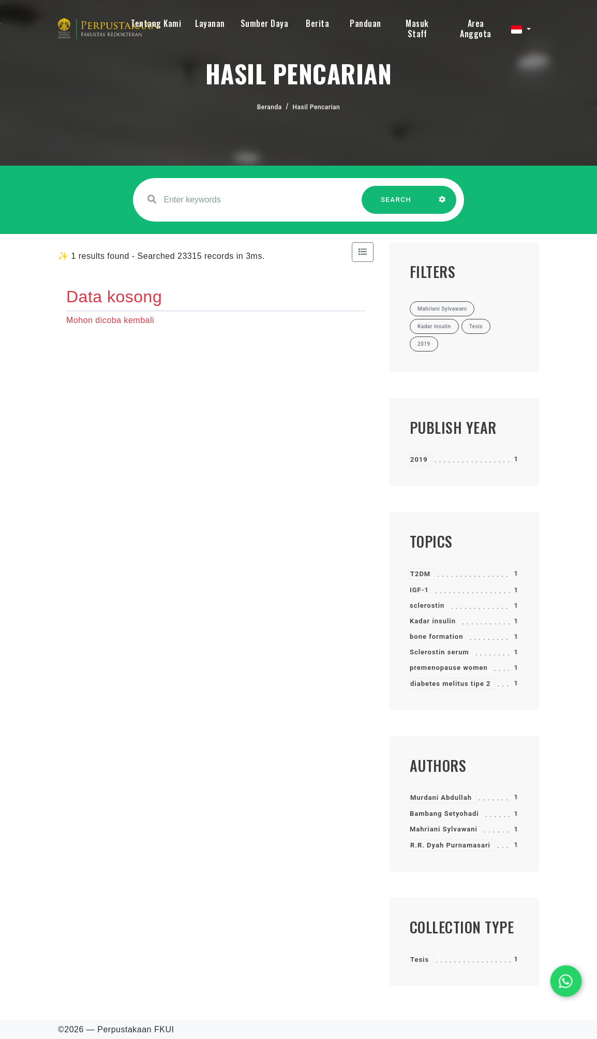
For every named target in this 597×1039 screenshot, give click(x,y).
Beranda (269, 107)
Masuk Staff (417, 28)
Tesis (419, 959)
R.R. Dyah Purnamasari (450, 845)
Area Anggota (475, 28)
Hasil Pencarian (316, 107)
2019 (419, 459)
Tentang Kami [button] (156, 23)
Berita (317, 23)
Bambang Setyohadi (444, 813)
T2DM (420, 574)
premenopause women (449, 667)
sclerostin (427, 605)
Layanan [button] (210, 23)
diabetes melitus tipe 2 (450, 683)
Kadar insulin (433, 621)
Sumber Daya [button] (265, 23)
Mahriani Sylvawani (443, 829)
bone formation (436, 636)
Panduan (365, 23)
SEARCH (396, 205)
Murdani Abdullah (441, 797)
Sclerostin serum (439, 652)
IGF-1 (419, 590)
